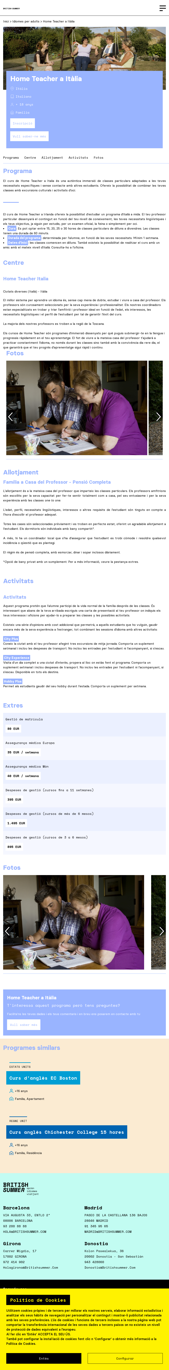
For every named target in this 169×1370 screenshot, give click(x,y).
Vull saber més (23, 1024)
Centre (30, 157)
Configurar (125, 1358)
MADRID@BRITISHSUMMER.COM (108, 1231)
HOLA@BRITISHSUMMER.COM (24, 1231)
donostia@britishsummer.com (109, 1267)
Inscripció (22, 123)
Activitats (78, 157)
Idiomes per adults (26, 21)
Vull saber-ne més (29, 136)
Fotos (99, 157)
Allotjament (52, 157)
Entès (44, 1358)
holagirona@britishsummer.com (30, 1267)
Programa (11, 157)
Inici (6, 21)
